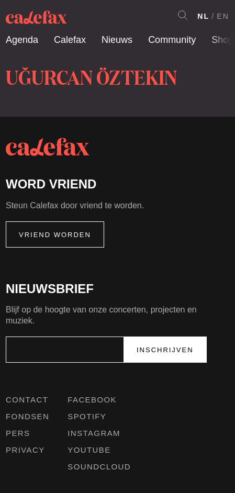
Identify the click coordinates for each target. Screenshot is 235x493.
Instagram (94, 433)
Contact (27, 399)
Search (182, 15)
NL (203, 16)
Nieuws (117, 40)
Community (172, 40)
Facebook (92, 399)
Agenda (22, 40)
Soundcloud (99, 466)
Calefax (70, 40)
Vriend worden (55, 235)
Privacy (25, 449)
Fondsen (27, 416)
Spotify (87, 416)
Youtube (89, 449)
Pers (18, 433)
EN (223, 16)
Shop (222, 40)
